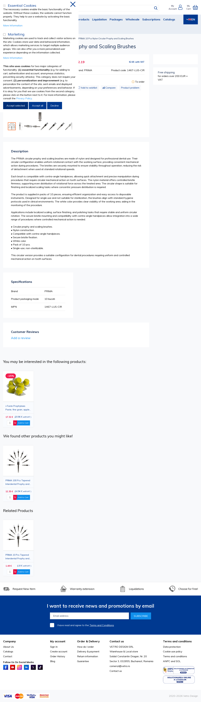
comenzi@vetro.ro (120, 666)
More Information (12, 25)
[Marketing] (4, 34)
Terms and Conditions (102, 625)
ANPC (166, 661)
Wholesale (132, 19)
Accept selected (15, 105)
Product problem (130, 87)
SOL (178, 661)
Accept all (37, 105)
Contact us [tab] (117, 641)
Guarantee (83, 661)
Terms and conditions (175, 656)
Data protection (172, 646)
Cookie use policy (172, 651)
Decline (54, 105)
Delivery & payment (88, 651)
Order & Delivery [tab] (88, 641)
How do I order (85, 646)
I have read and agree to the (85, 625)
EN (190, 19)
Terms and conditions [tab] (177, 641)
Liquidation (99, 19)
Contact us (116, 670)
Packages (116, 19)
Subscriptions (151, 19)
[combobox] (103, 8)
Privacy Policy (24, 98)
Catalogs (169, 19)
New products (80, 19)
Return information (87, 656)
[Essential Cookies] (4, 5)
